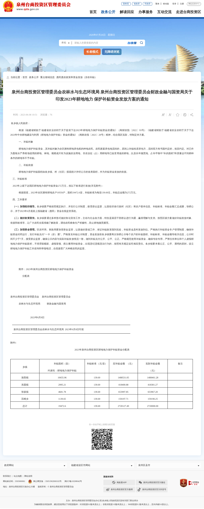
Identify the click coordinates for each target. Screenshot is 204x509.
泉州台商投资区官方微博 (119, 490)
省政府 (137, 4)
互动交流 (164, 12)
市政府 (147, 4)
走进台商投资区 (188, 12)
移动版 (166, 4)
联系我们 (7, 477)
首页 (93, 12)
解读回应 (127, 12)
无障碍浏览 (111, 51)
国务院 (126, 4)
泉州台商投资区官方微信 (151, 483)
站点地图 (18, 477)
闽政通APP (119, 483)
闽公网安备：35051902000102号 (45, 482)
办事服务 (145, 12)
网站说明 (28, 477)
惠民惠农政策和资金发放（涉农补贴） (76, 77)
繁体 (157, 4)
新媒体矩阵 (108, 478)
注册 (182, 4)
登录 (174, 4)
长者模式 (92, 51)
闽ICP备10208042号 (73, 482)
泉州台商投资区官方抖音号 (151, 490)
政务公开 (108, 12)
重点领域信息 (47, 77)
